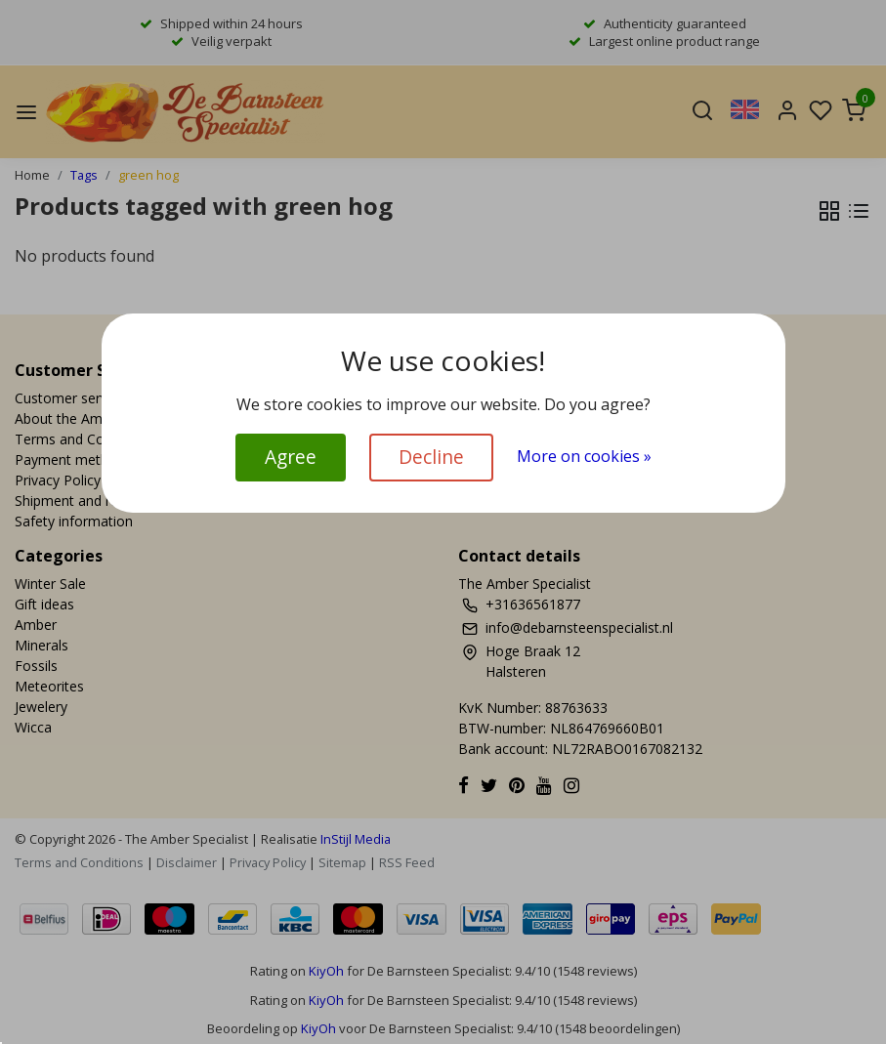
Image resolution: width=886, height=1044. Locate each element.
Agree (290, 456)
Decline (431, 456)
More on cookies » (584, 456)
